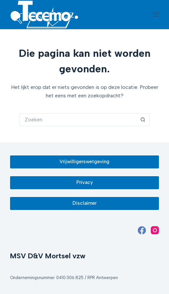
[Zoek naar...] (78, 119)
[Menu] (156, 15)
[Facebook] (142, 230)
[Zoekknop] (143, 119)
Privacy (84, 182)
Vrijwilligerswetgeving (84, 162)
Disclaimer (84, 203)
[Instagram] (155, 230)
